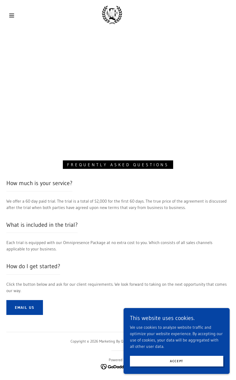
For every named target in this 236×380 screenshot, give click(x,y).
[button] (11, 15)
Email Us (24, 307)
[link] (112, 14)
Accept (176, 361)
